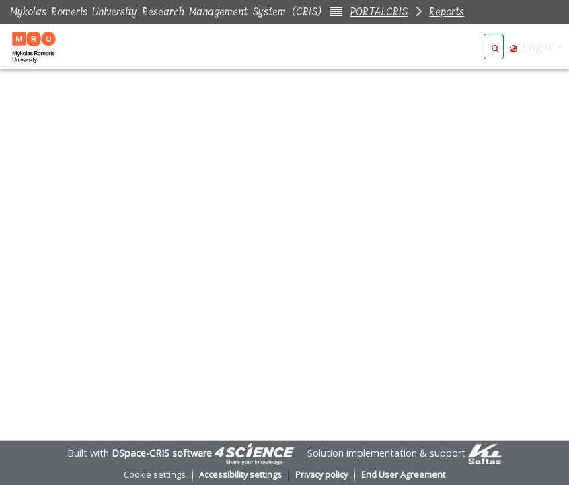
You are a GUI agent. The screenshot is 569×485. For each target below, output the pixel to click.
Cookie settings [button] (155, 474)
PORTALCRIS (379, 12)
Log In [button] (540, 47)
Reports (446, 12)
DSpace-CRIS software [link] (162, 453)
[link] (254, 453)
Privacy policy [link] (321, 474)
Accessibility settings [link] (240, 474)
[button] (495, 47)
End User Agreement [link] (403, 474)
